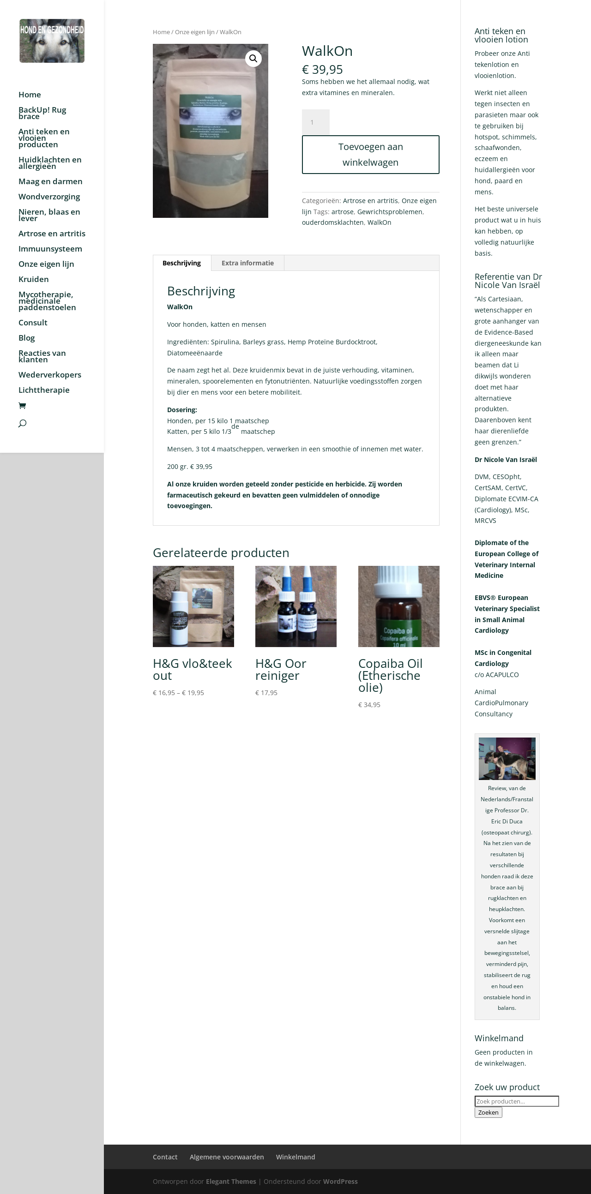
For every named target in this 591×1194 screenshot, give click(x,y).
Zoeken (488, 1112)
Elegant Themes (231, 1181)
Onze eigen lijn (46, 265)
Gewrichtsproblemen (389, 211)
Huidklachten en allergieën (50, 163)
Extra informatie (248, 262)
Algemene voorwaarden (227, 1156)
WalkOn (380, 222)
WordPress (340, 1181)
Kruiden (33, 280)
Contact (165, 1156)
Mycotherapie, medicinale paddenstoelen (47, 301)
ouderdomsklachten (333, 222)
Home (29, 95)
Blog (26, 339)
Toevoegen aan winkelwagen (370, 154)
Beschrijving (182, 262)
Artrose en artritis (51, 234)
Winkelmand (295, 1156)
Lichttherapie (44, 391)
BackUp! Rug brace (42, 114)
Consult (33, 323)
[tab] (181, 263)
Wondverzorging (49, 197)
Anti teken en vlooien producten (44, 139)
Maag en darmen (50, 182)
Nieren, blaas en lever (49, 216)
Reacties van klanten (42, 357)
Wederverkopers (49, 376)
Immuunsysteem (50, 250)
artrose (343, 211)
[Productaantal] (316, 122)
